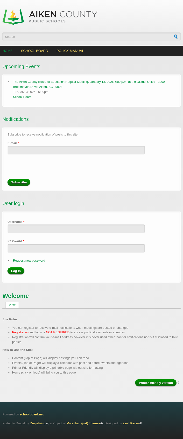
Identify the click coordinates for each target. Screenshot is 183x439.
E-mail (13, 143)
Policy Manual (70, 51)
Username (15, 222)
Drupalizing (37, 423)
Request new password (29, 260)
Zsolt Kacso (131, 423)
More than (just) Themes (83, 423)
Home (7, 51)
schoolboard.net (32, 414)
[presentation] (44, 169)
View (14, 305)
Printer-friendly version (156, 383)
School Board (34, 51)
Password (15, 241)
